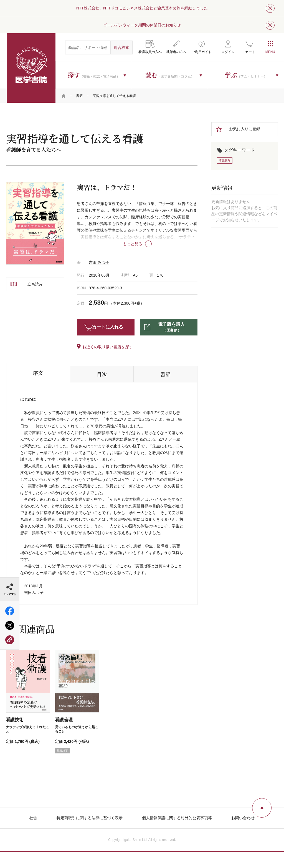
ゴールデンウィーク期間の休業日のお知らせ (142, 25)
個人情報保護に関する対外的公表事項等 (177, 818)
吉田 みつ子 (99, 262)
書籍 (79, 96)
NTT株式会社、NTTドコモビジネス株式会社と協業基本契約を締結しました (142, 8)
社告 (33, 818)
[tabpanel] (35, 223)
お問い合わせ (243, 818)
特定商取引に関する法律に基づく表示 (90, 818)
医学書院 (31, 68)
